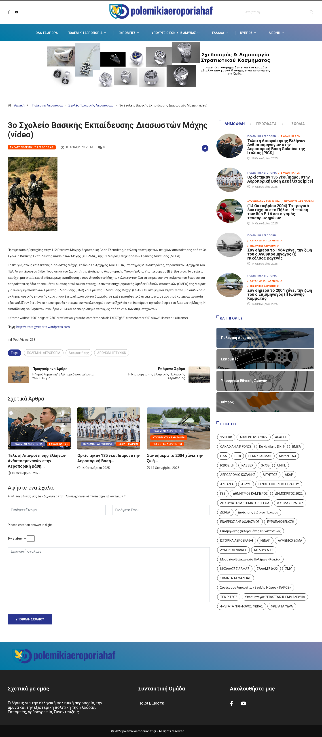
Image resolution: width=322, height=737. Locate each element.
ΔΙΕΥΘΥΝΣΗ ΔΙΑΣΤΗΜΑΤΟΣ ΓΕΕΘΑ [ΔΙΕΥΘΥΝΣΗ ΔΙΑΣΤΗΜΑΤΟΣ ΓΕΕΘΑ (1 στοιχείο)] (244, 503)
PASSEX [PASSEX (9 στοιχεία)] (247, 465)
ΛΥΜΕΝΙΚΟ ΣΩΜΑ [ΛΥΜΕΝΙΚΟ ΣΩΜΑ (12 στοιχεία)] (290, 540)
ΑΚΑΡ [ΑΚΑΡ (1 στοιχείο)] (289, 475)
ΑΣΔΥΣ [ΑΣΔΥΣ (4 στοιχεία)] (246, 484)
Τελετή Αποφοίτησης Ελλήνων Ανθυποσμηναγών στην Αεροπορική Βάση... (37, 461)
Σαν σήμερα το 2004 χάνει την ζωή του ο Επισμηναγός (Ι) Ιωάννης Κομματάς (279, 294)
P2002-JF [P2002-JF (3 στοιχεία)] (227, 465)
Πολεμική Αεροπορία (87, 32)
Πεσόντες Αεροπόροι (167, 444)
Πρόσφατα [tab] (264, 124)
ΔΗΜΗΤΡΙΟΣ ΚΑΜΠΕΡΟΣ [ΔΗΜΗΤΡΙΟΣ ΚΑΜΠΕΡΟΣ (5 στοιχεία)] (250, 493)
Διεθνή (277, 32)
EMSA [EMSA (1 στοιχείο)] (296, 446)
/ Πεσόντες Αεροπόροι (298, 201)
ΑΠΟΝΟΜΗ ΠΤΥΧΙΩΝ (111, 353)
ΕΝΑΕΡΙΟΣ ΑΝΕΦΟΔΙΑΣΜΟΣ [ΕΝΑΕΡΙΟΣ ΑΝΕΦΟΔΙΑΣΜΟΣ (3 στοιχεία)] (240, 522)
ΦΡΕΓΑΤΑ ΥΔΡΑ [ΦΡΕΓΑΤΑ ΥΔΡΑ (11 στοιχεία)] (282, 606)
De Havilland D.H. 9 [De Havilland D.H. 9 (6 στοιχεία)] (272, 446)
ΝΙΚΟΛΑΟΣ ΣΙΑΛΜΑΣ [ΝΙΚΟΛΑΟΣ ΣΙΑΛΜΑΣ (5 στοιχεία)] (234, 569)
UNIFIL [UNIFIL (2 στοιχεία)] (281, 465)
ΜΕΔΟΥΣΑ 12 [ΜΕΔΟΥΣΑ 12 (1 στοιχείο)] (263, 550)
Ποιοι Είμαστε (151, 703)
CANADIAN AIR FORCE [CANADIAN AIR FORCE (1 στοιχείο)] (236, 446)
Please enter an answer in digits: (30, 525)
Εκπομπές (129, 32)
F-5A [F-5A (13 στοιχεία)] (223, 456)
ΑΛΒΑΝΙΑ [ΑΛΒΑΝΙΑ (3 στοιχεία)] (227, 484)
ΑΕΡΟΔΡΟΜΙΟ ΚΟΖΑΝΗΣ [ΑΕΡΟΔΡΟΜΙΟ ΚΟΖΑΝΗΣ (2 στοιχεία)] (237, 475)
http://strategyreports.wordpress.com (43, 327)
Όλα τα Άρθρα (47, 33)
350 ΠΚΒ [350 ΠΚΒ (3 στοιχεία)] (226, 437)
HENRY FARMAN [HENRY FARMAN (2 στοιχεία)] (259, 456)
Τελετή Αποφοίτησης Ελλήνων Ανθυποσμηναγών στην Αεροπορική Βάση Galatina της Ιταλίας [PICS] (276, 146)
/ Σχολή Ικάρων (289, 136)
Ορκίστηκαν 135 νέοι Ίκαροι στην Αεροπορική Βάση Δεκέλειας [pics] (280, 179)
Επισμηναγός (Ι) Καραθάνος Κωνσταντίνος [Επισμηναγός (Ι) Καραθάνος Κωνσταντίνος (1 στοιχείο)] (250, 531)
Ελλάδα (220, 32)
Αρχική (19, 105)
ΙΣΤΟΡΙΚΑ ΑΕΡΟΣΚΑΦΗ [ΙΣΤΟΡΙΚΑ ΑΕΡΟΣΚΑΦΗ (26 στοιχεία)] (236, 540)
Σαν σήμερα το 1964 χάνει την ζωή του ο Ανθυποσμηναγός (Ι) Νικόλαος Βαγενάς (279, 254)
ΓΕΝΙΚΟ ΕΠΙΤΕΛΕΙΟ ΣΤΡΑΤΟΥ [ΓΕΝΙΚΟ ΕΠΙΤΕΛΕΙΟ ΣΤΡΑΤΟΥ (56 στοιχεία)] (278, 484)
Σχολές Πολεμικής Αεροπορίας (90, 105)
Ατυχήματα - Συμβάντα (169, 437)
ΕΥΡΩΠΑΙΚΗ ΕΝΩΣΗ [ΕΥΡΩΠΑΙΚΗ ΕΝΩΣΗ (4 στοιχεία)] (280, 522)
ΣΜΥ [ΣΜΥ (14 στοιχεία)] (288, 569)
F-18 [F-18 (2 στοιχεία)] (238, 456)
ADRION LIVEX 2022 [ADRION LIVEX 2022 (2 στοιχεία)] (253, 437)
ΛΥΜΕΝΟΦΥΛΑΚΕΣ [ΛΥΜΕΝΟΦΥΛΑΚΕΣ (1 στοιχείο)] (233, 550)
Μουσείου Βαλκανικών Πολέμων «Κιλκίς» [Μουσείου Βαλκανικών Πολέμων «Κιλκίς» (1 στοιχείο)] (250, 559)
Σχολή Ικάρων (58, 444)
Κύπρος (248, 32)
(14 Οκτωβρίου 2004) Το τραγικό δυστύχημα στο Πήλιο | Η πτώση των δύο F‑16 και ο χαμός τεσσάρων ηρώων (278, 211)
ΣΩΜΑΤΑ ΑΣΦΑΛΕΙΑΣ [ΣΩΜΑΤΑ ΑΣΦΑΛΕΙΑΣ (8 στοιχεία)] (235, 578)
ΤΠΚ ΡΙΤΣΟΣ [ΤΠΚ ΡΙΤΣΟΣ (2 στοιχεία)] (228, 597)
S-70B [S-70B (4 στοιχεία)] (265, 465)
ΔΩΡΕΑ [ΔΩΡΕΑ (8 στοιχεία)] (225, 512)
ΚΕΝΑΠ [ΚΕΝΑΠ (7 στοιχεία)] (265, 540)
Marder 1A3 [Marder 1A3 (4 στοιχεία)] (287, 456)
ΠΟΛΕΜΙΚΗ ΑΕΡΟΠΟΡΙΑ (43, 353)
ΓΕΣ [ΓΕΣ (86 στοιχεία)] (222, 493)
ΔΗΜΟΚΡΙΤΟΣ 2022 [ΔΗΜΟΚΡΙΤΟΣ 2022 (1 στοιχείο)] (289, 493)
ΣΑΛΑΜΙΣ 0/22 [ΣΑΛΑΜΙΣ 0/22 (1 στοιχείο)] (267, 569)
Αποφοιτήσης (79, 353)
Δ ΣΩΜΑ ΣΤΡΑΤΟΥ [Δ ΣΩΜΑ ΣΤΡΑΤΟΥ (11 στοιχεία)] (290, 503)
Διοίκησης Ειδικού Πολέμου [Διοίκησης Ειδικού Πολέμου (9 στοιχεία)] (258, 512)
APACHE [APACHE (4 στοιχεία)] (281, 437)
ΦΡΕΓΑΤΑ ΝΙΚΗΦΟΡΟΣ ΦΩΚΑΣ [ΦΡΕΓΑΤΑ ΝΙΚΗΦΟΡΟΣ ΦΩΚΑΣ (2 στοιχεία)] (241, 606)
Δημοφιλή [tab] (232, 124)
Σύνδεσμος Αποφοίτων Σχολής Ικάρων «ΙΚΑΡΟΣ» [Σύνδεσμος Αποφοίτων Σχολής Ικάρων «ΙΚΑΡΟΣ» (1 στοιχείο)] (255, 587)
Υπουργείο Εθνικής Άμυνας (176, 32)
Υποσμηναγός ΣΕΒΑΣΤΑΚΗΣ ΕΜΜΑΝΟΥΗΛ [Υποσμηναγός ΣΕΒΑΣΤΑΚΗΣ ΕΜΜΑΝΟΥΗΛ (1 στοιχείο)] (275, 597)
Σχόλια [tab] (293, 124)
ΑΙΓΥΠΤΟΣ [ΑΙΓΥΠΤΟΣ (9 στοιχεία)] (270, 475)
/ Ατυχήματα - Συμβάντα (264, 240)
